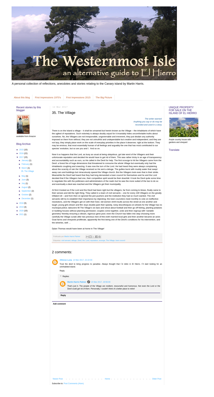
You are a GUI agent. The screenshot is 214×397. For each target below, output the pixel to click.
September (26, 191)
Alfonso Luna (66, 260)
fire (83, 240)
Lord (87, 240)
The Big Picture (104, 97)
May (24, 176)
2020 (21, 211)
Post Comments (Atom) (74, 383)
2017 (21, 157)
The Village (110, 240)
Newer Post (58, 379)
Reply (62, 271)
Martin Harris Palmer (76, 282)
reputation (94, 240)
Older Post (156, 379)
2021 (21, 214)
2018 (21, 203)
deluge (74, 240)
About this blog (22, 97)
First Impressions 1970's (48, 97)
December (26, 198)
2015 (21, 150)
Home (107, 379)
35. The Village (27, 171)
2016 (21, 153)
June (24, 180)
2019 (21, 207)
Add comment (59, 304)
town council (120, 240)
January (25, 160)
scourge (102, 240)
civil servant (65, 240)
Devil (79, 240)
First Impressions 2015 (78, 97)
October (25, 195)
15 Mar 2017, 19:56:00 (100, 282)
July (24, 183)
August (25, 187)
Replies (66, 276)
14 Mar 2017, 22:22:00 (82, 260)
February (26, 164)
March (24, 168)
